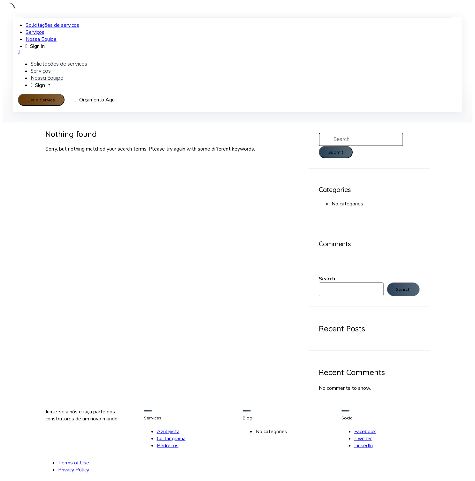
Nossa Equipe (41, 39)
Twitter (363, 438)
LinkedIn (363, 445)
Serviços (35, 32)
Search (327, 278)
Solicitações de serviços (52, 25)
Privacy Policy (73, 469)
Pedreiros (168, 445)
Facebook (365, 431)
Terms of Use (73, 462)
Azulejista (168, 431)
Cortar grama (171, 438)
